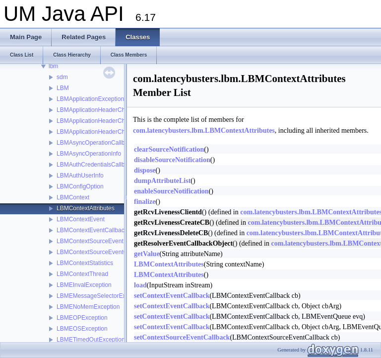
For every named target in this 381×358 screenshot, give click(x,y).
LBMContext (73, 197)
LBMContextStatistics (85, 263)
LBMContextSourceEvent (90, 241)
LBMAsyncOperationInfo (89, 153)
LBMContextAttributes (86, 208)
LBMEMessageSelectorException (101, 295)
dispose (145, 170)
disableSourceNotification (172, 160)
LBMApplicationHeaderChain (95, 109)
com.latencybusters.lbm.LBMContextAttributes (204, 130)
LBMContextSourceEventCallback (101, 252)
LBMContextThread (82, 273)
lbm (53, 66)
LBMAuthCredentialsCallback (95, 164)
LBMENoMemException (88, 306)
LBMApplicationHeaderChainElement (106, 120)
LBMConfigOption (80, 186)
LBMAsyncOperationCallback (95, 142)
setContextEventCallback (171, 295)
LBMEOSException (82, 328)
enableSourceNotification (171, 191)
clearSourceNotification (169, 149)
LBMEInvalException (84, 284)
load (140, 285)
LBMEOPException (82, 317)
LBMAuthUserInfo (80, 175)
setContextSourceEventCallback (182, 337)
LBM (63, 88)
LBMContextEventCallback (92, 230)
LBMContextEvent (81, 219)
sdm (62, 77)
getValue (147, 254)
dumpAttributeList (162, 180)
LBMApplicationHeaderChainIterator (104, 131)
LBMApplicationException (90, 98)
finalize (145, 201)
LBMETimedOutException (91, 339)
